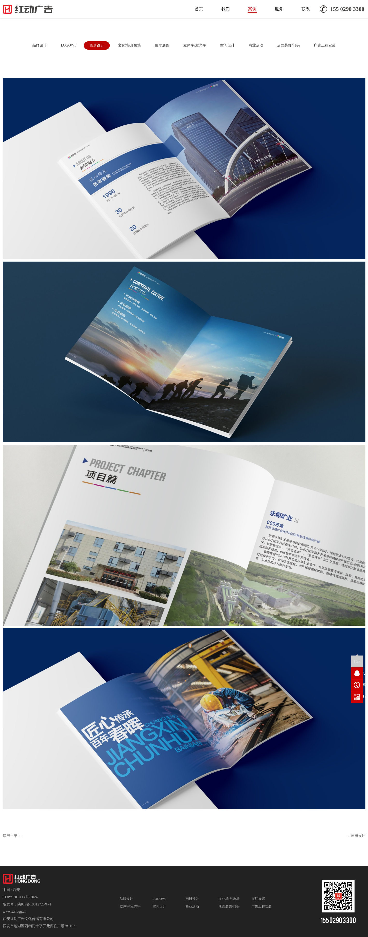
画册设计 (97, 45)
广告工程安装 (325, 45)
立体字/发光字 (194, 45)
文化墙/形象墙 (129, 45)
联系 (305, 9)
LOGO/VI (68, 45)
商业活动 (256, 45)
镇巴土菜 (10, 836)
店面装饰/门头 (288, 45)
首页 (199, 9)
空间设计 (227, 45)
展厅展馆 (162, 45)
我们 (225, 9)
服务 (279, 9)
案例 (252, 9)
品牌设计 (39, 45)
